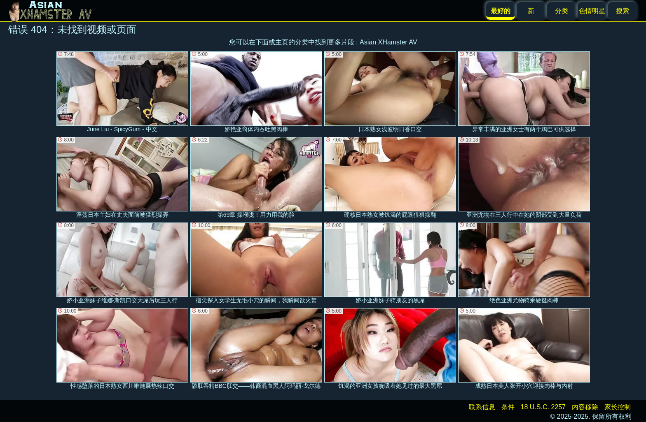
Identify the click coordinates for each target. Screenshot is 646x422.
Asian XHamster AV (388, 42)
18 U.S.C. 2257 (543, 406)
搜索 (622, 10)
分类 (561, 10)
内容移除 (585, 406)
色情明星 (592, 10)
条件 (508, 406)
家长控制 (617, 406)
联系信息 (482, 406)
